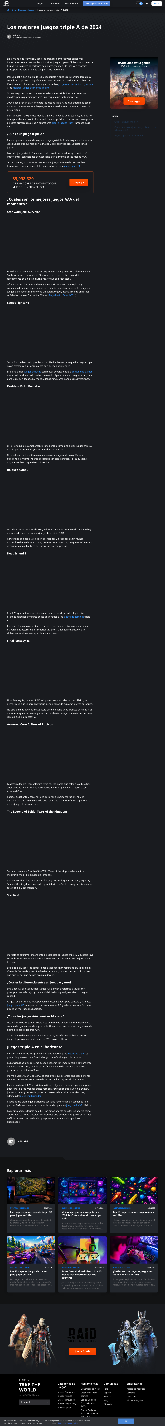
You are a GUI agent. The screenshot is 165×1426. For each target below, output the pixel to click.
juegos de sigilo (76, 1053)
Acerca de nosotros (136, 1388)
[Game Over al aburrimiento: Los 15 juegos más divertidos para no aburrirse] (82, 1264)
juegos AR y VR (74, 1105)
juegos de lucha (32, 371)
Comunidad (54, 3)
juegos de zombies (74, 616)
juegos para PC (72, 166)
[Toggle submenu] (155, 127)
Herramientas (72, 3)
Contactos (132, 1396)
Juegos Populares (66, 1392)
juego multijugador (30, 1096)
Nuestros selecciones (27, 10)
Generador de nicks (90, 1388)
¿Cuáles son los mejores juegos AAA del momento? (135, 128)
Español (25, 1402)
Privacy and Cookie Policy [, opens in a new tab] (67, 1423)
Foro (106, 1388)
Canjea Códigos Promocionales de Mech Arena (89, 1413)
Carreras (131, 1392)
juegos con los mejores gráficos (75, 84)
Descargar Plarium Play (96, 3)
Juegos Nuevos (65, 1395)
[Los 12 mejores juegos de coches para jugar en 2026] (31, 1264)
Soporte (107, 1392)
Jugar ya (79, 182)
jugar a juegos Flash (62, 122)
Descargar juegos (66, 1399)
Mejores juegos (65, 1407)
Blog (14, 10)
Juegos (40, 3)
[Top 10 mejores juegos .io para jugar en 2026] (134, 1205)
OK (126, 1421)
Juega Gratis (82, 1351)
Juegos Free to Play (67, 1403)
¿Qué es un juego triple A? (127, 121)
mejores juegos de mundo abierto (31, 87)
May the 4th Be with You (62, 295)
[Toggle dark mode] (139, 3)
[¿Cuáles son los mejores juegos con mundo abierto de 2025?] (134, 1264)
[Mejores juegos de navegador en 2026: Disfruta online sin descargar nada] (82, 1205)
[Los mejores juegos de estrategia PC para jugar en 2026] (31, 1205)
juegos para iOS (15, 1005)
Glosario (108, 1404)
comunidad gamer (82, 371)
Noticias (108, 1396)
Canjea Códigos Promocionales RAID (88, 1403)
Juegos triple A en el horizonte (129, 135)
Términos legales (135, 1400)
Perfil (156, 3)
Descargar (134, 101)
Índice (115, 116)
